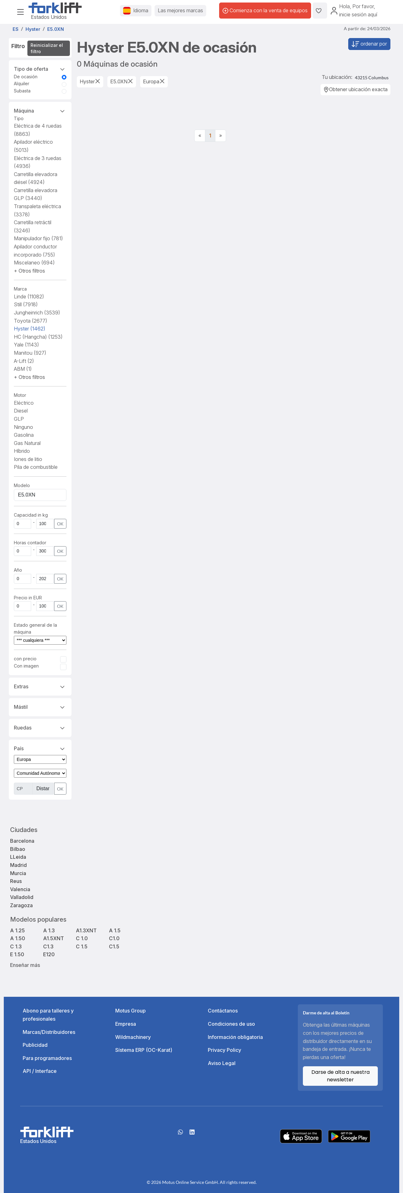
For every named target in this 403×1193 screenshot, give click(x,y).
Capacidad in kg (31, 515)
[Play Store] (349, 1136)
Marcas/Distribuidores (49, 1032)
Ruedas (40, 727)
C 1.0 (82, 938)
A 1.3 (49, 930)
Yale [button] (26, 344)
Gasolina (24, 435)
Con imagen (26, 666)
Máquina (40, 110)
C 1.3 (16, 946)
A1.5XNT (53, 938)
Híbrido (22, 451)
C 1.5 (82, 946)
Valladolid (21, 897)
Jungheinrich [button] (37, 312)
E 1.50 (17, 954)
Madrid (18, 865)
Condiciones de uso (231, 1024)
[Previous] (199, 136)
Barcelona (22, 841)
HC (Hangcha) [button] (38, 337)
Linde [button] (29, 296)
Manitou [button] (30, 353)
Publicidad (35, 1045)
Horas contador (30, 542)
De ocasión (25, 76)
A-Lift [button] (24, 361)
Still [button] (26, 304)
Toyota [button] (30, 321)
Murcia (18, 873)
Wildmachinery (133, 1037)
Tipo (19, 118)
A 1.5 (115, 930)
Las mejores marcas (180, 10)
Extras (40, 686)
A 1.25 (17, 930)
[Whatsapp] (180, 1134)
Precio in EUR (28, 597)
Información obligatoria (235, 1037)
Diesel (21, 411)
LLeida (18, 857)
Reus (16, 881)
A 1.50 (17, 938)
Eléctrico (24, 403)
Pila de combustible (36, 467)
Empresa (125, 1024)
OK (60, 523)
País (40, 748)
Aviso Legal (222, 1063)
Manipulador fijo (38, 238)
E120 (49, 954)
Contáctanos (223, 1010)
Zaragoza (21, 905)
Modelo (22, 485)
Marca (20, 288)
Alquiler (21, 83)
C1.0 (114, 938)
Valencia (20, 889)
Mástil (40, 706)
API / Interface (40, 1071)
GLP (19, 419)
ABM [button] (23, 369)
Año (18, 570)
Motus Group (130, 1010)
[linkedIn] (192, 1134)
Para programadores (47, 1058)
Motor (20, 395)
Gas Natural (27, 443)
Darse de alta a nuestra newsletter (340, 1075)
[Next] (220, 136)
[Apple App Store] (301, 1136)
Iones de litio (28, 459)
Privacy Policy (224, 1050)
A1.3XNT (86, 930)
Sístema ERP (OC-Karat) (143, 1050)
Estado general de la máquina (35, 628)
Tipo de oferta (40, 68)
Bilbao (17, 849)
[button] (29, 271)
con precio (25, 658)
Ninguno (23, 427)
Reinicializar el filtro (47, 48)
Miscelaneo (34, 262)
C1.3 (48, 946)
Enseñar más (25, 965)
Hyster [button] (29, 328)
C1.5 (114, 946)
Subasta (22, 90)
